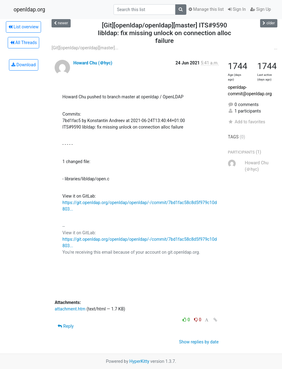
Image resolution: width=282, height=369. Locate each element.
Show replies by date (198, 341)
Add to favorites (246, 121)
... (275, 47)
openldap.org (29, 9)
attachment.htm (70, 308)
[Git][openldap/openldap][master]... (85, 47)
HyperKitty (139, 361)
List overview (23, 26)
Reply (65, 326)
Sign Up (260, 9)
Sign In (237, 9)
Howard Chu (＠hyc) (92, 62)
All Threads (23, 42)
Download (23, 64)
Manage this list (206, 9)
